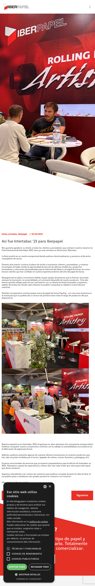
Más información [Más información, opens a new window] (32, 541)
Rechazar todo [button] (40, 566)
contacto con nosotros (60, 476)
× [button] (49, 486)
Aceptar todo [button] (17, 566)
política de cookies (39, 521)
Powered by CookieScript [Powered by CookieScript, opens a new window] (28, 579)
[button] (29, 574)
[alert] (28, 532)
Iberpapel (22, 234)
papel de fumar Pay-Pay (56, 293)
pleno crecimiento (26, 277)
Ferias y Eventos (9, 234)
